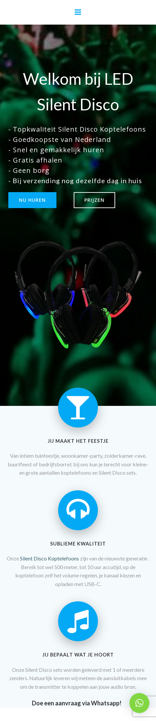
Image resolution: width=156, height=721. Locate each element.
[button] (139, 703)
